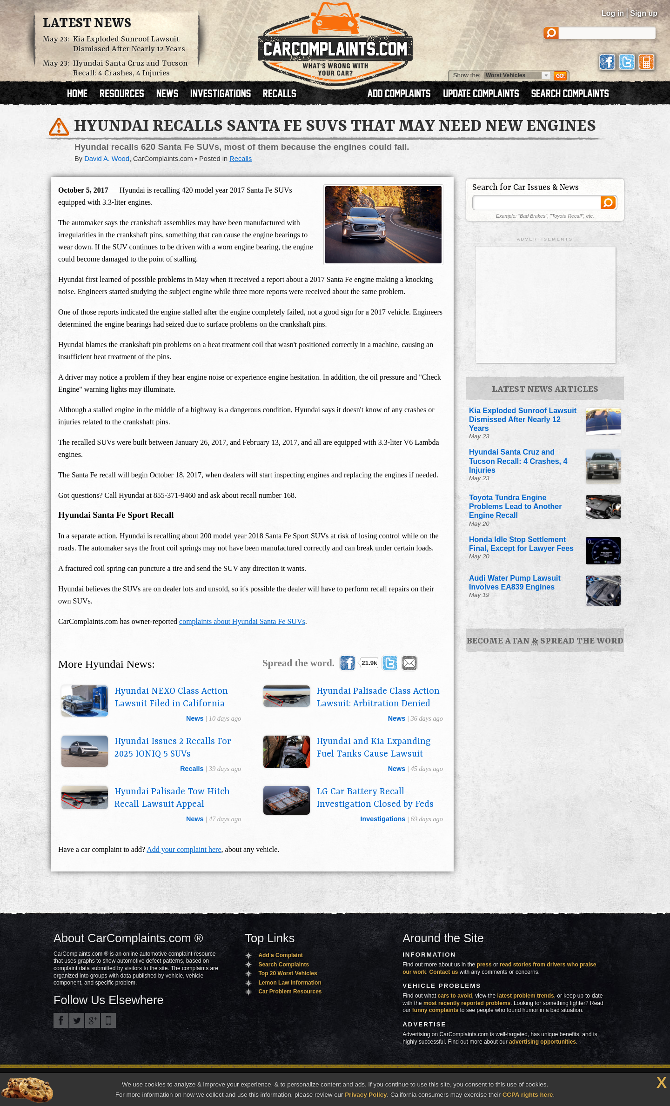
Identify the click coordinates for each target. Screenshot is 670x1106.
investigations (383, 819)
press (484, 964)
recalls (191, 768)
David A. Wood (106, 158)
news (195, 718)
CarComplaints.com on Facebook (61, 1020)
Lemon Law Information (289, 982)
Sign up (643, 13)
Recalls (240, 158)
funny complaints (435, 1010)
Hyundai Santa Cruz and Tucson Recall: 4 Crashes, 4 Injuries (130, 68)
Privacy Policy (366, 1094)
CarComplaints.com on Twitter (76, 1020)
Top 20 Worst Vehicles (287, 973)
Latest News (87, 23)
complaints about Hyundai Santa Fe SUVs (242, 621)
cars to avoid (455, 995)
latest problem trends (525, 995)
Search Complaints (283, 964)
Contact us (443, 972)
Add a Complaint (280, 955)
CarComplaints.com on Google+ (92, 1020)
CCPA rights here (527, 1094)
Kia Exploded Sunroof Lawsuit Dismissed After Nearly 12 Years (129, 44)
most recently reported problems (466, 1003)
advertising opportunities (542, 1042)
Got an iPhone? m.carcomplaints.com (108, 1020)
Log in (613, 13)
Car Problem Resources (290, 991)
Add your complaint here (184, 849)
